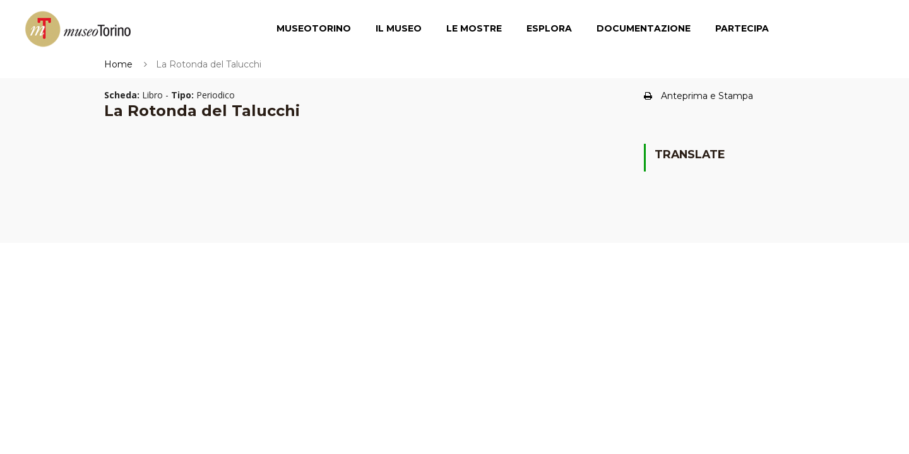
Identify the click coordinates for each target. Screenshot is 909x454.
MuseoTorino (313, 28)
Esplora (549, 28)
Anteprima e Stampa (698, 96)
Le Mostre (474, 28)
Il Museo (399, 28)
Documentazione (644, 28)
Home (118, 64)
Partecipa (742, 28)
